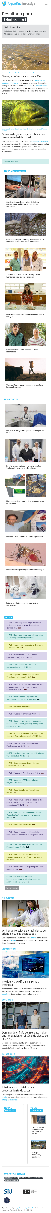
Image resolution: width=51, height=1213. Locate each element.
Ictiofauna (14, 83)
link (19, 628)
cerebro (5, 1097)
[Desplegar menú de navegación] (46, 4)
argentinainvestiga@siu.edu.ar (25, 1208)
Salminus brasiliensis (39, 141)
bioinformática (41, 86)
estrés (13, 940)
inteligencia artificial (10, 1100)
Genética (28, 86)
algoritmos (6, 994)
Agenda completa (12, 888)
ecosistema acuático (25, 1178)
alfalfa (33, 938)
